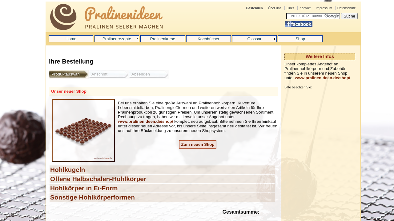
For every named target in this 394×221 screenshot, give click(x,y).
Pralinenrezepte (117, 39)
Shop (300, 39)
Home (71, 39)
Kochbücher (208, 39)
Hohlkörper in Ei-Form (84, 188)
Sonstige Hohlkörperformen (92, 197)
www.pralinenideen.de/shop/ (322, 78)
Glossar (254, 39)
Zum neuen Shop (197, 144)
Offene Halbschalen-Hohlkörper (98, 178)
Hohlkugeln (67, 169)
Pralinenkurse (162, 39)
